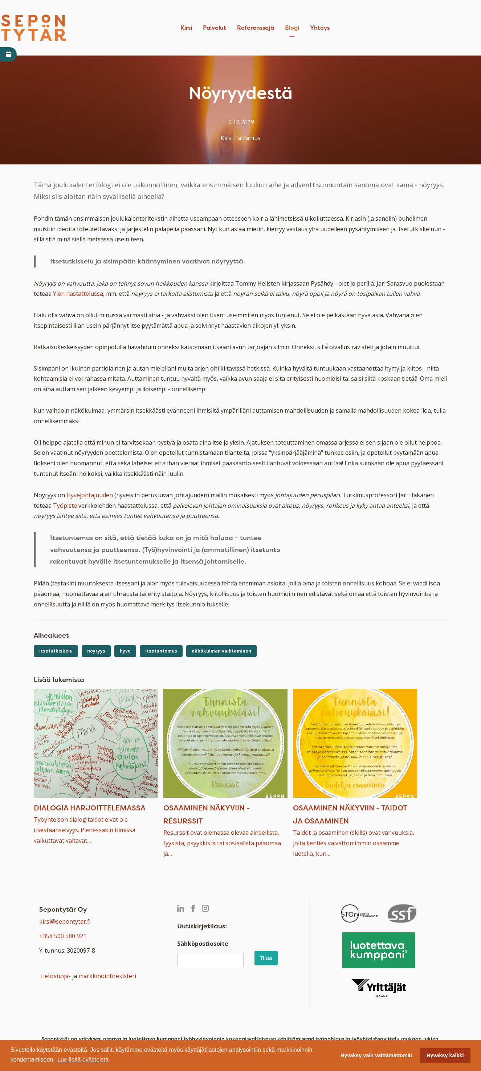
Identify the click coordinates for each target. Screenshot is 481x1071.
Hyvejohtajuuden (89, 495)
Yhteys (320, 28)
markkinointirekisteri (107, 976)
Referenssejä (255, 28)
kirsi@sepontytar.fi (64, 921)
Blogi (292, 28)
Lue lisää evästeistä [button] (83, 1059)
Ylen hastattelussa (78, 294)
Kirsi (186, 28)
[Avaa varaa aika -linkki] (8, 54)
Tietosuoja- (55, 976)
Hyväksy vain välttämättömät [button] (376, 1055)
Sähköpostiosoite (202, 944)
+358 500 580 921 (62, 936)
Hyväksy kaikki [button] (445, 1055)
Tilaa (266, 958)
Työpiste (65, 506)
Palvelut (214, 28)
